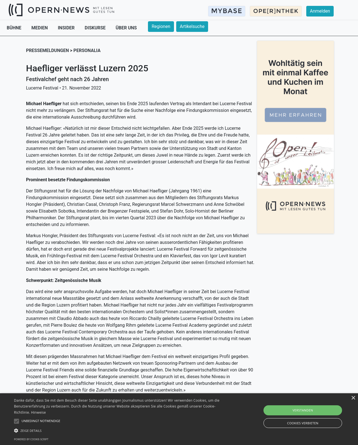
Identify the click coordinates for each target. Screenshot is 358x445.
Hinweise (38, 412)
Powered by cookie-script (31, 439)
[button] (121, 430)
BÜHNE (14, 27)
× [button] (353, 398)
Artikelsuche (192, 26)
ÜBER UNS (126, 27)
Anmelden (320, 11)
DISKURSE (96, 27)
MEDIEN (40, 27)
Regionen (161, 26)
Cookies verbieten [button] (303, 423)
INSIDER (67, 27)
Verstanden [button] (303, 410)
